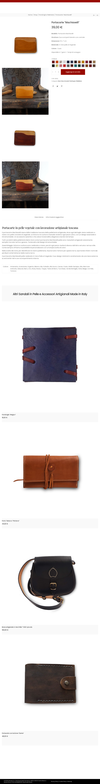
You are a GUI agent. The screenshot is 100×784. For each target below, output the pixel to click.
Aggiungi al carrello (73, 72)
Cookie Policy (62, 781)
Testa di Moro (52, 269)
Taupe (44, 269)
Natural (20, 269)
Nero (26, 269)
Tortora (13, 271)
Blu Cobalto (44, 266)
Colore (54, 59)
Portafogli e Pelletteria (75, 81)
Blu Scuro (53, 266)
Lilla (81, 266)
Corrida (90, 269)
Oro (29, 269)
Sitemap (69, 781)
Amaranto (14, 266)
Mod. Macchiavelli (63, 81)
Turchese (61, 269)
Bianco (37, 266)
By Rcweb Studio (27, 782)
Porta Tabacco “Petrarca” (10, 521)
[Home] (30, 15)
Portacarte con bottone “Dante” (13, 733)
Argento (30, 266)
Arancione (23, 266)
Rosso (38, 269)
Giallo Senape (73, 266)
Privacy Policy (54, 781)
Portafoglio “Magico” (9, 415)
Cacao (60, 266)
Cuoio (65, 266)
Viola (80, 269)
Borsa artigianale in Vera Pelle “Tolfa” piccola (17, 627)
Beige (85, 269)
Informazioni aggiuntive (55, 217)
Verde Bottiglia (71, 269)
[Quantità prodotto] (55, 72)
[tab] (39, 218)
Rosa (34, 269)
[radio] (53, 61)
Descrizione (39, 217)
